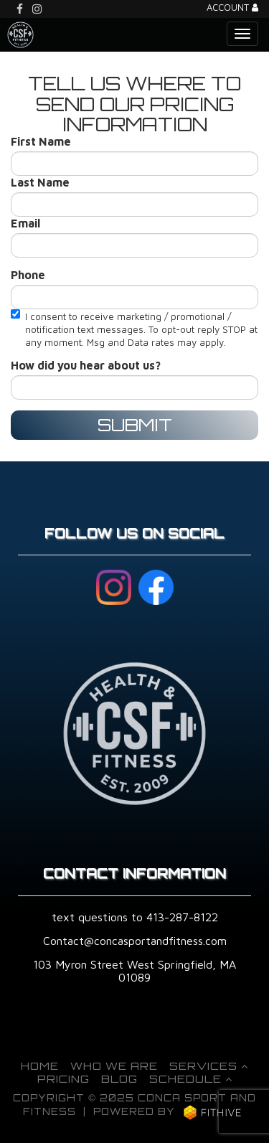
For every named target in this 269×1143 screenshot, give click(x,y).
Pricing (63, 1078)
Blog (119, 1078)
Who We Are (114, 1065)
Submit (135, 425)
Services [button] (208, 1065)
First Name (41, 141)
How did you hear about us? (86, 365)
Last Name (40, 182)
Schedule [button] (190, 1078)
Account (232, 8)
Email (25, 223)
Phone (28, 274)
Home (40, 1065)
